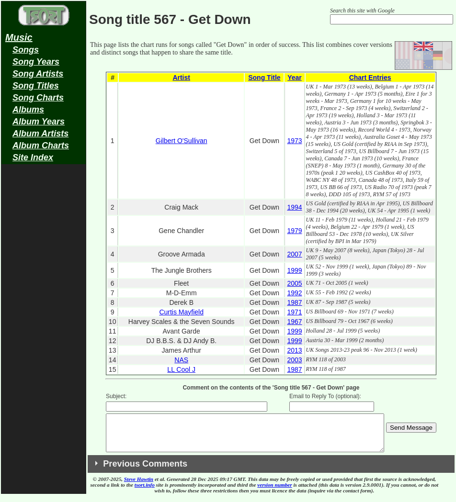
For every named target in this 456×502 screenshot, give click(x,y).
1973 (294, 141)
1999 (294, 270)
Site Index (32, 157)
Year (294, 77)
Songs (25, 50)
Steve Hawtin (138, 486)
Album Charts (40, 145)
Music (19, 37)
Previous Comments (145, 471)
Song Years (35, 62)
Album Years (38, 121)
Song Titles (35, 85)
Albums (28, 109)
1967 (294, 321)
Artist (181, 77)
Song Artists (37, 73)
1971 (294, 312)
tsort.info (145, 492)
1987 (294, 302)
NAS (181, 360)
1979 (294, 230)
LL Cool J (181, 369)
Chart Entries (370, 77)
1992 (294, 293)
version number (274, 492)
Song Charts (38, 97)
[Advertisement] (43, 318)
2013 (294, 350)
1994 (294, 207)
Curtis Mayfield (181, 312)
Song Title (264, 77)
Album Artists (40, 133)
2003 (294, 360)
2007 (294, 254)
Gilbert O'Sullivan (181, 141)
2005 (294, 283)
